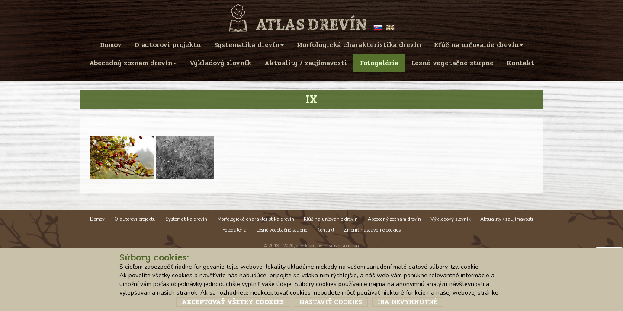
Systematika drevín (186, 219)
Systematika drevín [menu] (249, 45)
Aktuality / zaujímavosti (506, 219)
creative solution (341, 245)
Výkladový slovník (450, 219)
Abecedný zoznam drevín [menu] (133, 63)
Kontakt (325, 230)
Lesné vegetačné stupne (281, 230)
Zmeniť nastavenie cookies (372, 230)
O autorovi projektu (135, 219)
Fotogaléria (234, 230)
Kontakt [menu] (520, 63)
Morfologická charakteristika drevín (255, 219)
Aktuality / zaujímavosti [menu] (305, 63)
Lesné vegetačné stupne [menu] (452, 63)
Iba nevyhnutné (407, 302)
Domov (97, 219)
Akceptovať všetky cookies (233, 302)
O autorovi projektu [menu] (168, 45)
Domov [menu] (111, 45)
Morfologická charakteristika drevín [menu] (359, 45)
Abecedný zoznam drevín (394, 219)
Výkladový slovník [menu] (220, 63)
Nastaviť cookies (330, 302)
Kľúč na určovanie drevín (331, 219)
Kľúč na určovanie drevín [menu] (478, 45)
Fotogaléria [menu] (379, 63)
